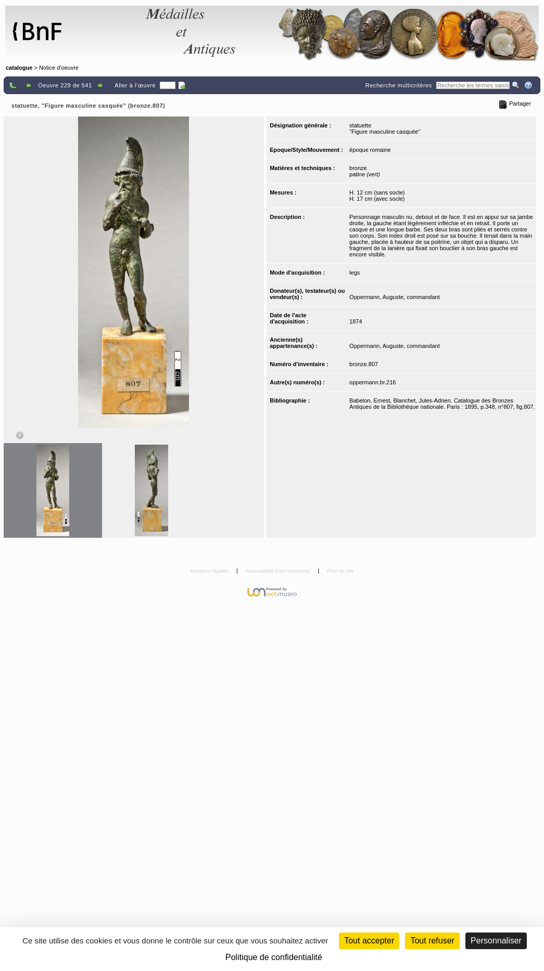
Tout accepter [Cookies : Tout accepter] (369, 940)
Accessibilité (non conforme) (279, 571)
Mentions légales (210, 571)
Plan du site (340, 571)
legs (354, 272)
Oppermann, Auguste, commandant (394, 297)
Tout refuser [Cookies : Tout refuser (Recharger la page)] (432, 940)
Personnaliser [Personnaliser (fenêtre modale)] (496, 940)
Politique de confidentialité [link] (273, 957)
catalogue (19, 67)
